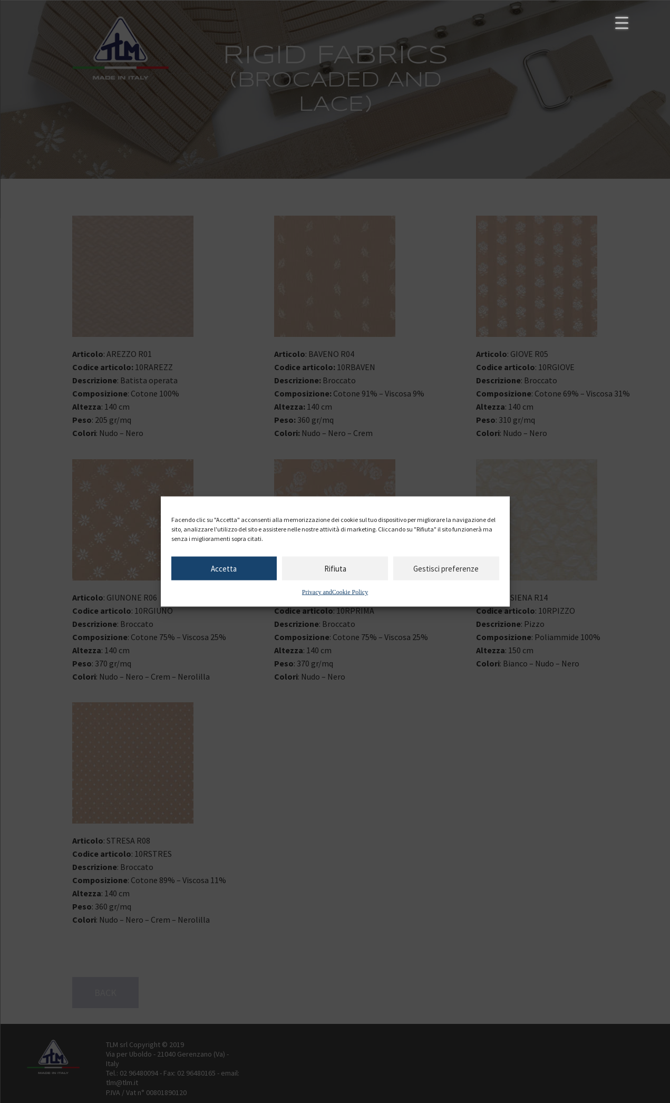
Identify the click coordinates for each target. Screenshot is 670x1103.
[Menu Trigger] (621, 22)
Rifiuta (335, 568)
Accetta (224, 568)
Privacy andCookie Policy (335, 592)
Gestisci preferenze (446, 568)
